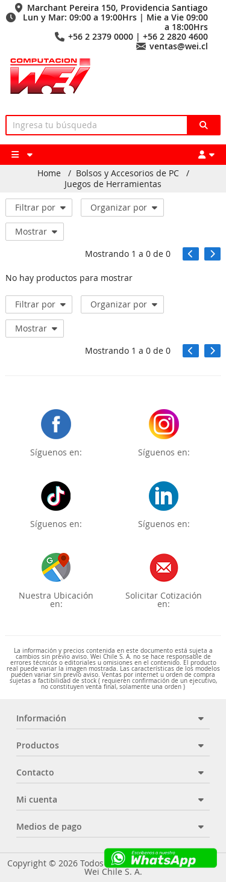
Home (49, 173)
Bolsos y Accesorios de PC (127, 173)
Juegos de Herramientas (113, 184)
